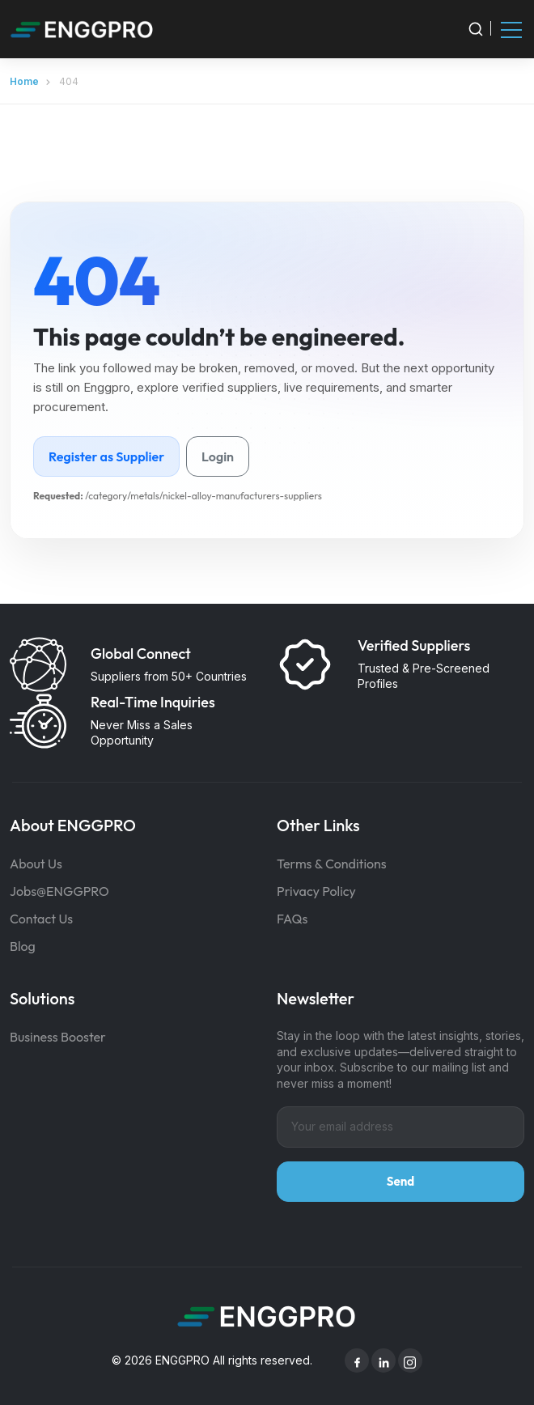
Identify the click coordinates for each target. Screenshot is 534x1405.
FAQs (292, 918)
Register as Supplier (106, 456)
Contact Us (41, 918)
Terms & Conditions (332, 863)
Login (217, 456)
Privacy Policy (316, 891)
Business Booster (58, 1037)
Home (24, 81)
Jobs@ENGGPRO (59, 891)
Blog (23, 946)
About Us (36, 863)
